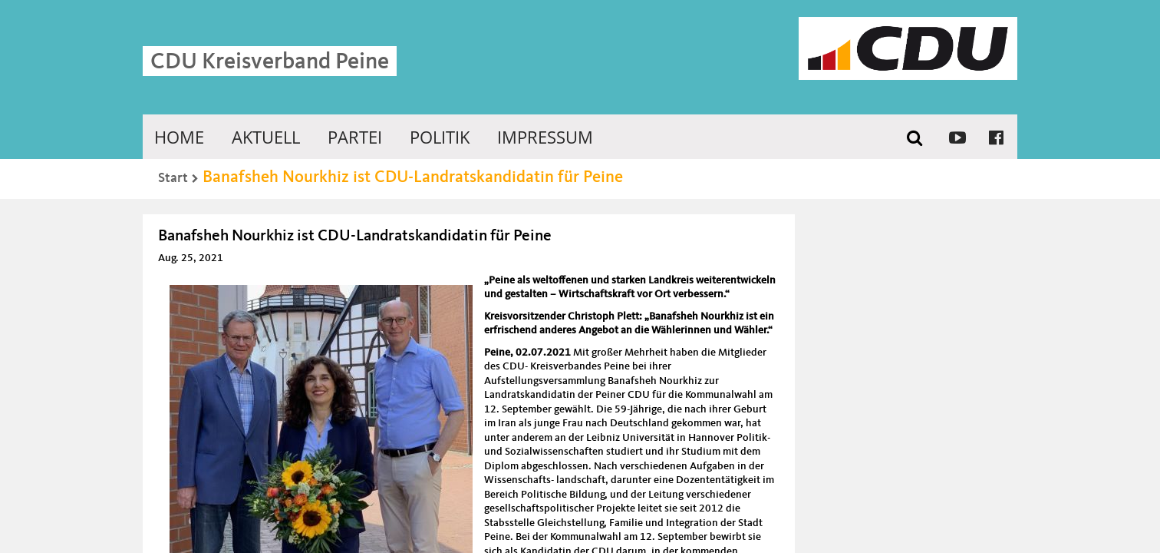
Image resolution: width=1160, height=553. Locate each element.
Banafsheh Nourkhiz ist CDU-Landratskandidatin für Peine (413, 177)
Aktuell (266, 136)
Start (173, 178)
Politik (440, 136)
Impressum (545, 136)
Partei (355, 136)
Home (179, 136)
